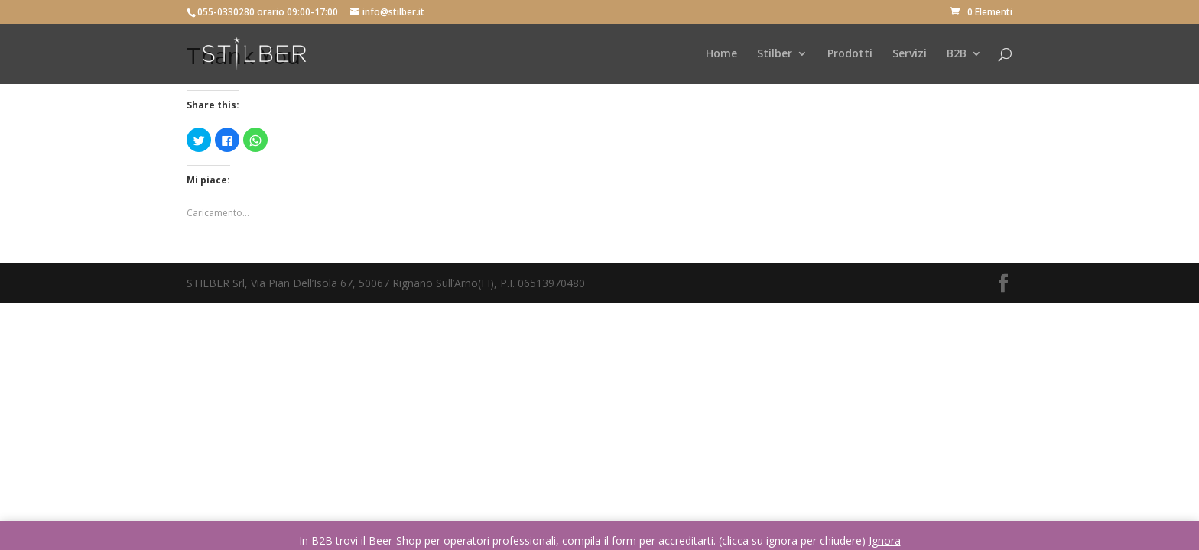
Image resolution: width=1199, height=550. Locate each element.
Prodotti (849, 54)
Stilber (774, 54)
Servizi (909, 54)
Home (721, 54)
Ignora (885, 540)
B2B (957, 54)
